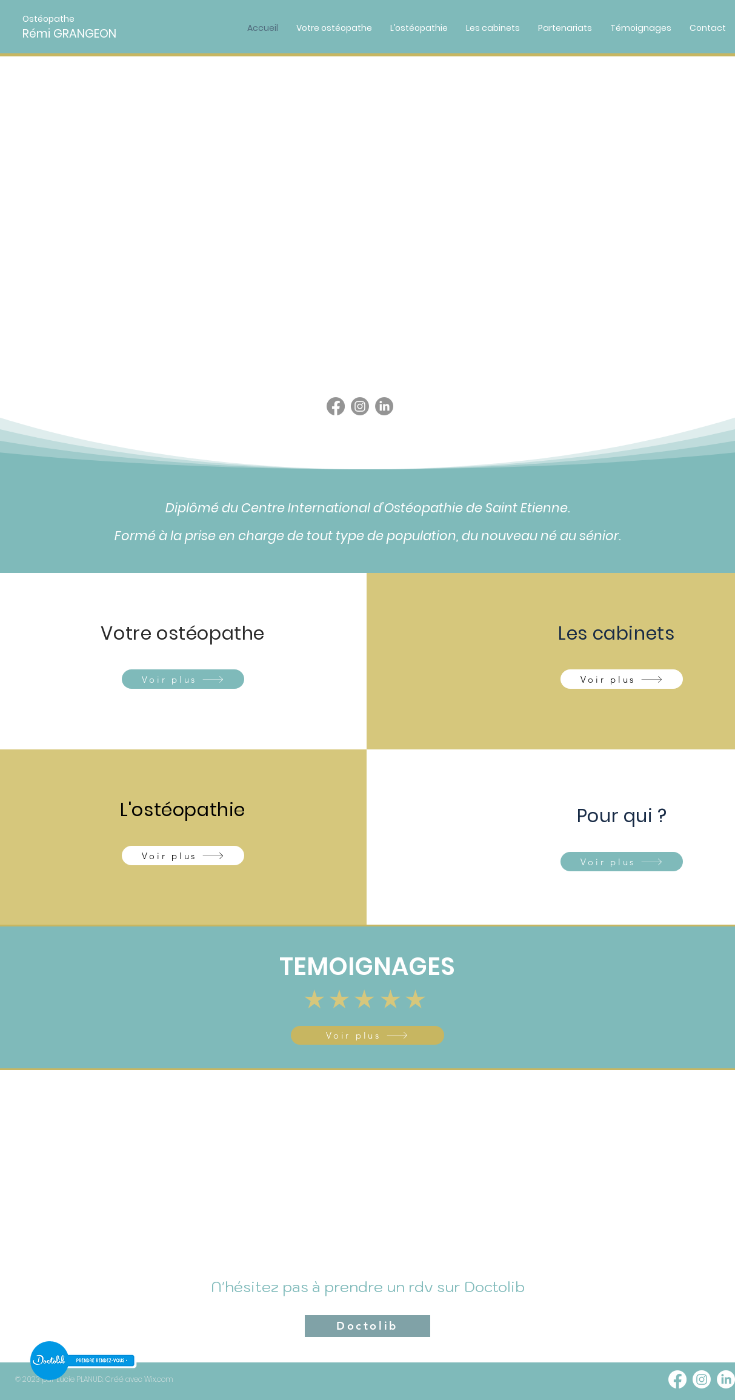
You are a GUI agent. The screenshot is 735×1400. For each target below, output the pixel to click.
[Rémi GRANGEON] (89, 34)
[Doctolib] (367, 1326)
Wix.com (158, 1379)
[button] (51, 19)
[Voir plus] (183, 679)
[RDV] (82, 1360)
